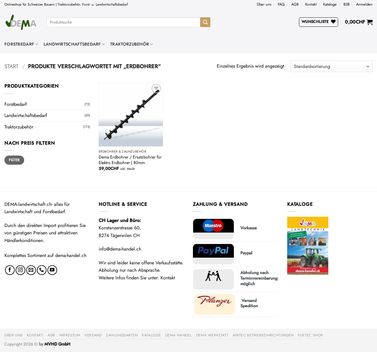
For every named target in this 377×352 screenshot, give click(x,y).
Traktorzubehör (131, 44)
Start (11, 66)
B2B (346, 4)
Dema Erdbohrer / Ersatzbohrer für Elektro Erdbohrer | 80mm (130, 159)
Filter (14, 159)
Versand (93, 335)
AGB (295, 4)
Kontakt (311, 4)
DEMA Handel (178, 335)
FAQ (281, 4)
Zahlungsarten (122, 335)
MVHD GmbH (57, 344)
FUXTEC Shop (310, 335)
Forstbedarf (21, 44)
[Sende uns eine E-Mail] (31, 270)
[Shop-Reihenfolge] (331, 66)
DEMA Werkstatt (212, 335)
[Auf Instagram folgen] (20, 270)
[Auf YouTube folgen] (52, 270)
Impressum (69, 335)
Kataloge (330, 4)
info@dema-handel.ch (120, 249)
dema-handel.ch (70, 255)
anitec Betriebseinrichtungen (263, 335)
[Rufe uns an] (42, 270)
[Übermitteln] (205, 22)
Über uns (264, 4)
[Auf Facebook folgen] (10, 270)
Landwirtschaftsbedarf (74, 44)
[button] (364, 4)
